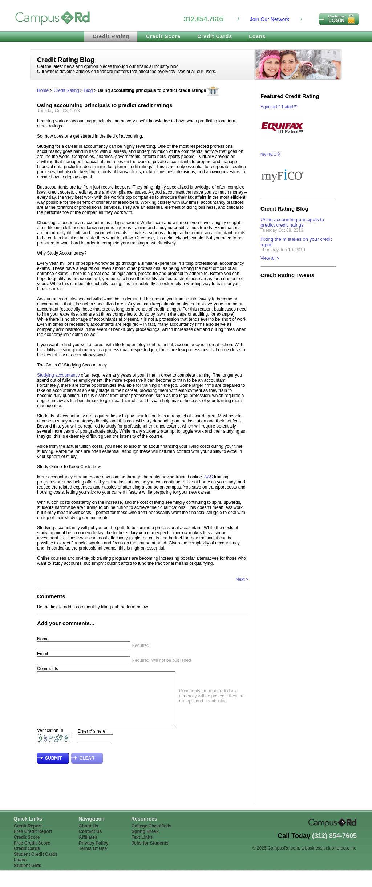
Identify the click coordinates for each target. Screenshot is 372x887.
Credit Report (28, 836)
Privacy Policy (93, 853)
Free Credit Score (32, 853)
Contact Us (90, 842)
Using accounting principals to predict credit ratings (292, 222)
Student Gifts (27, 876)
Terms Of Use (93, 859)
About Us (88, 836)
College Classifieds (151, 836)
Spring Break (145, 842)
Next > (242, 579)
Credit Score (163, 36)
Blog (88, 90)
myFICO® (270, 154)
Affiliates (88, 848)
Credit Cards (214, 36)
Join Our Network (269, 19)
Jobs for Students (150, 853)
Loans (257, 36)
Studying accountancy (58, 375)
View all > (269, 258)
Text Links (142, 848)
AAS (208, 476)
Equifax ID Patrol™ (279, 106)
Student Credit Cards (35, 865)
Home (43, 90)
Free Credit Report (33, 842)
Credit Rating (111, 36)
